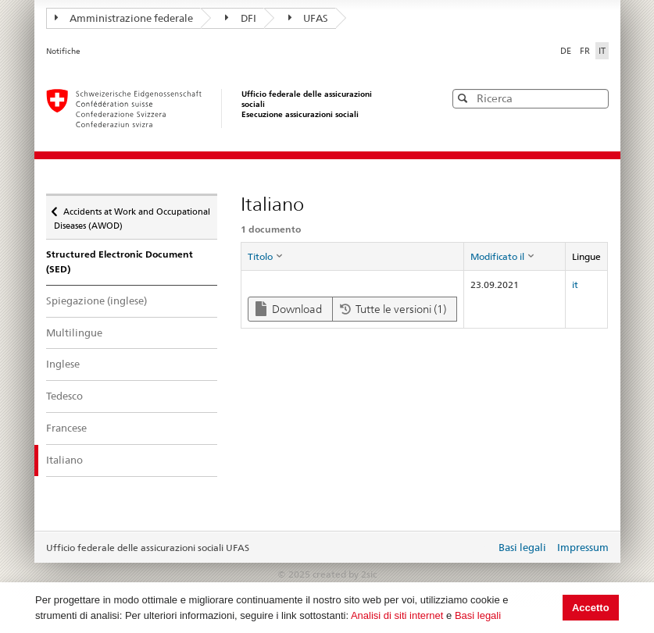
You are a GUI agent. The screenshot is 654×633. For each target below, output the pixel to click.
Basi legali (478, 615)
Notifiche (63, 51)
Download (289, 308)
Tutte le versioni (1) (393, 309)
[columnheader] (352, 257)
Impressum (583, 547)
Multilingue (74, 332)
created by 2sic (345, 574)
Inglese (63, 363)
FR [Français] (586, 50)
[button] (595, 98)
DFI (240, 18)
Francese (66, 427)
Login (480, 548)
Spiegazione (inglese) (96, 300)
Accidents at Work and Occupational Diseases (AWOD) (132, 213)
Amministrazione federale (124, 18)
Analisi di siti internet (397, 615)
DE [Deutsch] (567, 50)
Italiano (78, 459)
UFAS (308, 18)
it (575, 284)
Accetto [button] (590, 607)
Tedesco (64, 395)
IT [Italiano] (602, 50)
